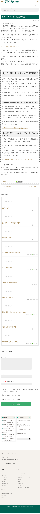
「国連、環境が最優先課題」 (10, 282)
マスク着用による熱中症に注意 (11, 252)
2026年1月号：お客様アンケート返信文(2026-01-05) (8, 427)
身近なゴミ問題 (6, 237)
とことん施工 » (32, 186)
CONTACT (38, 2)
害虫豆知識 (20, 485)
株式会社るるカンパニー (7, 495)
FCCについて (4, 479)
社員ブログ (20, 483)
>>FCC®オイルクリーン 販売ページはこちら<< (17, 159)
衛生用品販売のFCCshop (23, 489)
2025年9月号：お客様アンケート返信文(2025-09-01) (8, 437)
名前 (2, 376)
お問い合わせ (4, 485)
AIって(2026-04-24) (21, 426)
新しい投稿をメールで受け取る (11, 401)
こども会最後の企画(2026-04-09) (23, 432)
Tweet (4, 181)
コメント (3, 357)
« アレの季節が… (8, 186)
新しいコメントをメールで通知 (11, 397)
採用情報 (3, 487)
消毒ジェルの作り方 (8, 267)
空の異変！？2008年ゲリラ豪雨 (11, 223)
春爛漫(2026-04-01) (21, 435)
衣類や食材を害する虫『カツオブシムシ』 (14, 312)
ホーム (3, 474)
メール (3, 383)
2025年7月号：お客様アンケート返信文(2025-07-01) (8, 441)
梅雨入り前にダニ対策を (9, 327)
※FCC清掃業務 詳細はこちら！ (11, 46)
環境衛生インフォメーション (15, 8)
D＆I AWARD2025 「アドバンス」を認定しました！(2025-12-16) (8, 432)
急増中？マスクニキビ (8, 297)
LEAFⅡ (3, 497)
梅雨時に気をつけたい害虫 (10, 342)
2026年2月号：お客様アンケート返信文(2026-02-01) (8, 423)
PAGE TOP (35, 414)
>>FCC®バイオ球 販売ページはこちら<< (15, 128)
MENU (2, 2)
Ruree (3, 499)
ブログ (3, 483)
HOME (4, 8)
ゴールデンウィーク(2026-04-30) (23, 423)
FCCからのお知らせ (22, 474)
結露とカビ (5, 208)
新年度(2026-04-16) (21, 428)
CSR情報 (3, 481)
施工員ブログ (20, 481)
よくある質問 (20, 487)
